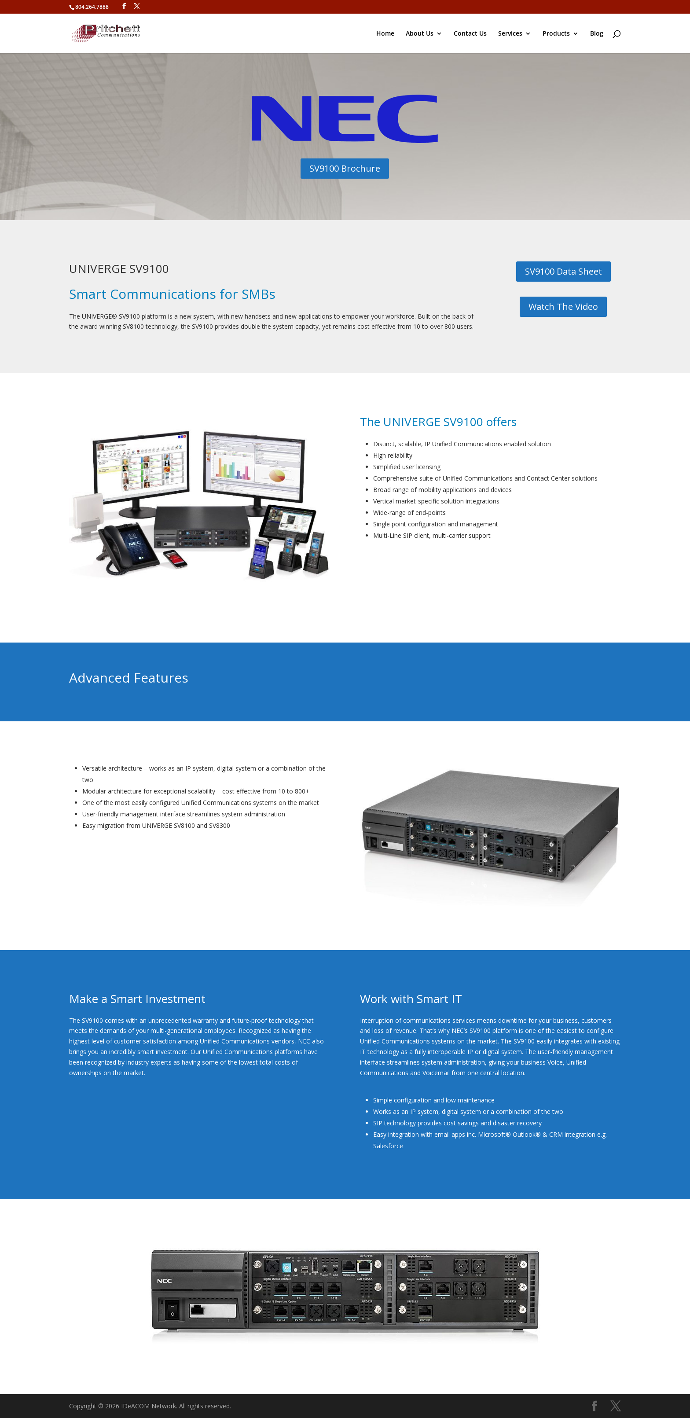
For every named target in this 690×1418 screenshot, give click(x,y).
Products (556, 33)
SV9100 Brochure (344, 168)
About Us (419, 33)
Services (510, 33)
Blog (596, 33)
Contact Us (470, 33)
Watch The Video (563, 306)
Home (385, 33)
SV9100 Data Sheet (563, 271)
